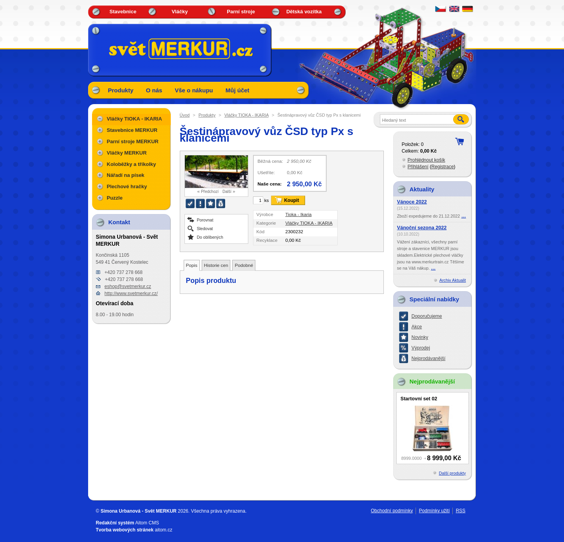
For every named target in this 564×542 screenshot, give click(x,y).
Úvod (185, 115)
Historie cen (216, 265)
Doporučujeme (427, 316)
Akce (417, 327)
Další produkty (452, 473)
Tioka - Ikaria (298, 214)
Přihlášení (418, 166)
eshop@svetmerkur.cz (128, 286)
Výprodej (421, 348)
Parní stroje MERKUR (133, 141)
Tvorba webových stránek (125, 530)
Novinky (420, 337)
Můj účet (237, 90)
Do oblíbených (210, 236)
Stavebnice (123, 11)
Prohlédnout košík (426, 160)
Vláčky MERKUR (127, 153)
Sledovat (205, 228)
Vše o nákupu (194, 90)
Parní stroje (241, 11)
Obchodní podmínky (392, 510)
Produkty (121, 90)
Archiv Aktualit (452, 280)
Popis (191, 265)
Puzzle (115, 198)
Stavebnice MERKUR (132, 130)
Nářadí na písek (126, 175)
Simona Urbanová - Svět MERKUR (139, 511)
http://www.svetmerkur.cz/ (131, 293)
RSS (461, 510)
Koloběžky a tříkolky (131, 164)
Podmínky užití (434, 510)
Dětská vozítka (304, 11)
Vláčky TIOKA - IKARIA (246, 115)
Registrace (442, 166)
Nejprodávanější (429, 358)
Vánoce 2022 (412, 202)
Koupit (291, 200)
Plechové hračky (127, 186)
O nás (154, 90)
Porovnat (205, 219)
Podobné (244, 265)
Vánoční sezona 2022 (422, 227)
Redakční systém (115, 523)
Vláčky (180, 11)
